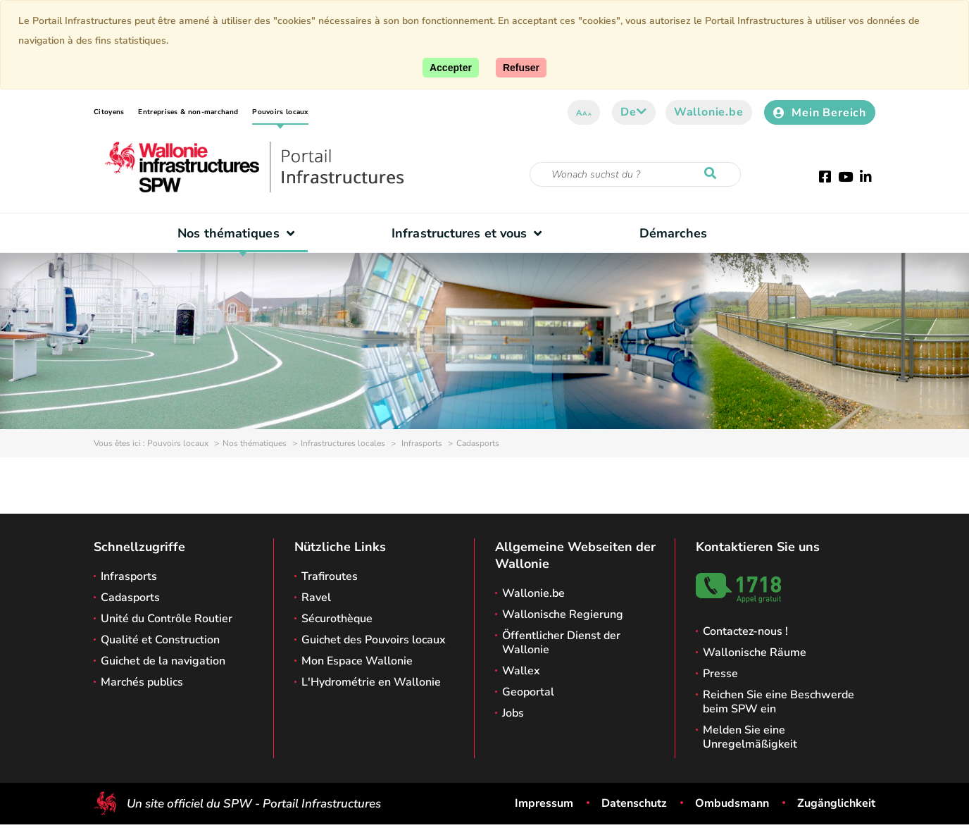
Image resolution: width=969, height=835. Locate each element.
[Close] (521, 68)
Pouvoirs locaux (280, 112)
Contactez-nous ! (745, 631)
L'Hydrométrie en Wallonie (371, 682)
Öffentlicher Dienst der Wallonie (561, 643)
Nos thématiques (239, 233)
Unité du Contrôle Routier (166, 619)
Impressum (544, 803)
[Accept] (451, 68)
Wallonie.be (709, 112)
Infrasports (420, 443)
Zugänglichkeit (836, 803)
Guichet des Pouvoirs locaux (373, 640)
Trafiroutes (329, 576)
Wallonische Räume (754, 652)
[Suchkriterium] (635, 174)
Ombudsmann (732, 803)
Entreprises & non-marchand (188, 112)
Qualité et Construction (160, 640)
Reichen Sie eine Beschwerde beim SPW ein (778, 702)
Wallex (521, 671)
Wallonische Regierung (562, 614)
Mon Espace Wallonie (357, 661)
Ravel (316, 597)
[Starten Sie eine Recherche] (713, 174)
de (633, 112)
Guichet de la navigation (163, 661)
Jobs (513, 713)
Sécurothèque (337, 619)
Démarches (673, 233)
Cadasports (130, 597)
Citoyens (109, 112)
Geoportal (528, 692)
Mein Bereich (819, 112)
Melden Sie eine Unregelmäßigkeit (750, 737)
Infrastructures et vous (470, 233)
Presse (720, 674)
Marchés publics (142, 682)
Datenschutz (634, 803)
